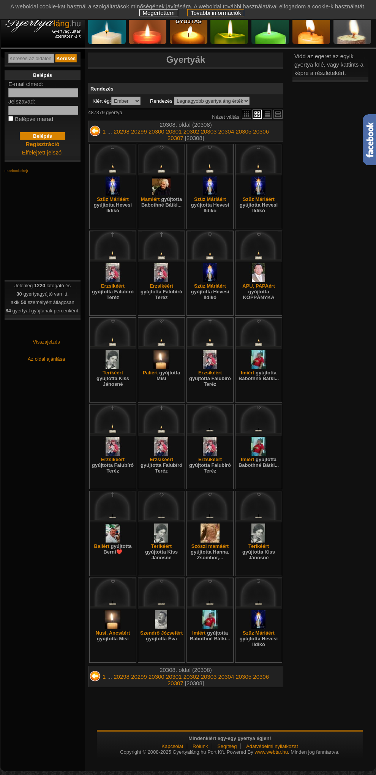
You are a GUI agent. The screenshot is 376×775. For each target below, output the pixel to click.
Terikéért (112, 378)
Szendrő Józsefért (161, 635)
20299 (139, 131)
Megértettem (159, 13)
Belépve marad (34, 119)
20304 (226, 131)
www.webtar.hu (271, 752)
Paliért (161, 375)
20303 (209, 131)
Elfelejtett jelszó (42, 152)
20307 (175, 138)
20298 (122, 131)
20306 (261, 131)
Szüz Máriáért (113, 204)
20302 (191, 131)
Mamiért (161, 202)
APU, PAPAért (258, 291)
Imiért (259, 375)
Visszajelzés (46, 342)
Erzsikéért (113, 291)
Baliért (113, 549)
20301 (174, 131)
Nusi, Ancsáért (113, 635)
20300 (156, 131)
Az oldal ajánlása (46, 359)
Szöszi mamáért (210, 551)
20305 (243, 131)
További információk (216, 13)
